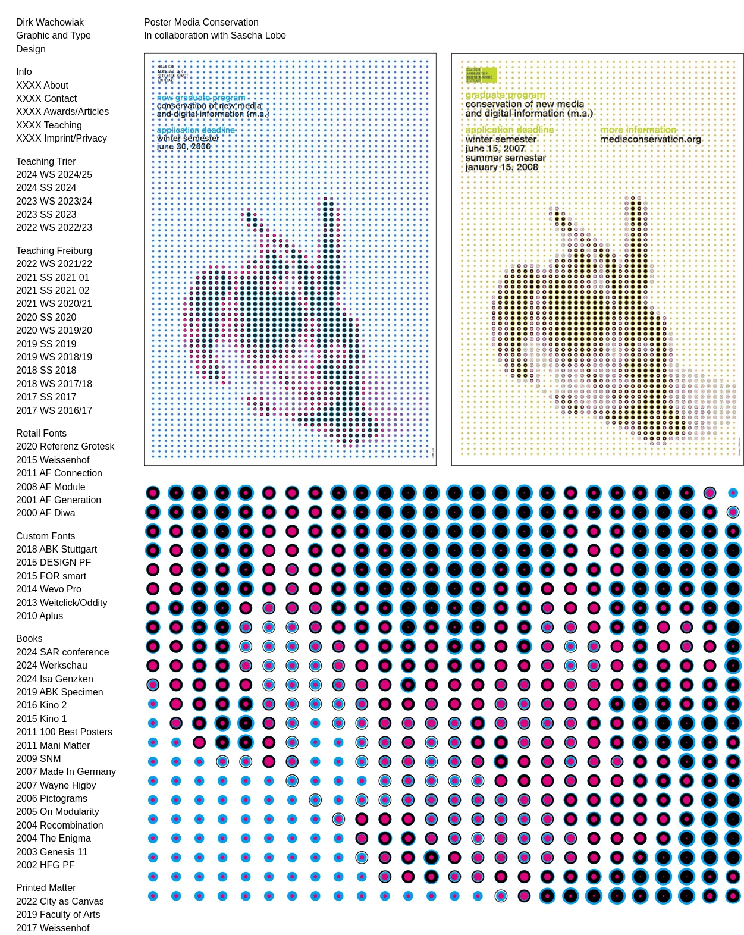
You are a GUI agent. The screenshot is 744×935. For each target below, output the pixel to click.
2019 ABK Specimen (59, 692)
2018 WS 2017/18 (54, 384)
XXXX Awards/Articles (62, 111)
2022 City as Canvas (60, 901)
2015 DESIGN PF (53, 562)
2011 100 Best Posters (64, 732)
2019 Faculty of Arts (58, 914)
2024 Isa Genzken (54, 679)
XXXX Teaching (49, 125)
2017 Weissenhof (52, 928)
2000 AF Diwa (46, 513)
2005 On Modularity (57, 812)
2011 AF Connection (59, 473)
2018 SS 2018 (46, 370)
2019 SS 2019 (46, 344)
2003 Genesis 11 (52, 852)
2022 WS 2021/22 (54, 264)
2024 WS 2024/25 (54, 175)
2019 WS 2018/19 (54, 357)
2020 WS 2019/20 (54, 330)
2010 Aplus (39, 616)
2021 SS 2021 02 (53, 290)
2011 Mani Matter (53, 746)
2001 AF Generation (58, 500)
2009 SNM (38, 759)
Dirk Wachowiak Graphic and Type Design (53, 35)
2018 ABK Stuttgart (56, 549)
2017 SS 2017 (46, 397)
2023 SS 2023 (46, 214)
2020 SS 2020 (46, 317)
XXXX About (42, 85)
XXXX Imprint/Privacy (61, 138)
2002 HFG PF (45, 865)
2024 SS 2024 (46, 188)
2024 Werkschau (51, 665)
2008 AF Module (51, 487)
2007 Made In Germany (66, 772)
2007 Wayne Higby (56, 785)
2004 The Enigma (53, 838)
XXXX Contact (46, 98)
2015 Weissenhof (52, 460)
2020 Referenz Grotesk (65, 446)
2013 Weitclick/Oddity (62, 603)
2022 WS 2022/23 (54, 227)
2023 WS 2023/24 (54, 201)
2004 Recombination (59, 825)
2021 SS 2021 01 (53, 277)
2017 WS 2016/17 (54, 411)
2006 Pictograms (51, 798)
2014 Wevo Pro (48, 589)
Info (24, 72)
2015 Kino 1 (41, 719)
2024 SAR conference (62, 652)
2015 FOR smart (51, 576)
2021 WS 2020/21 (54, 304)
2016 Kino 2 (41, 705)
